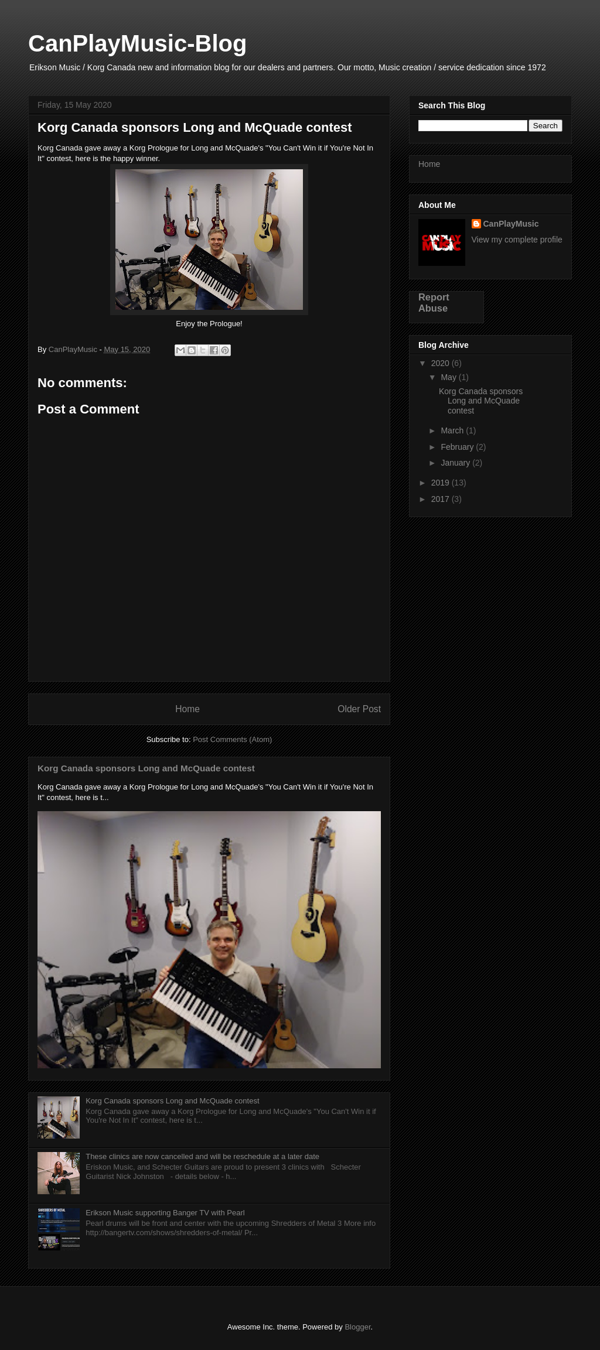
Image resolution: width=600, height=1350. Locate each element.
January (456, 462)
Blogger (357, 1326)
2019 (441, 482)
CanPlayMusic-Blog (137, 43)
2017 (441, 499)
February (458, 447)
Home (187, 709)
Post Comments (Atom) (232, 739)
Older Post (359, 709)
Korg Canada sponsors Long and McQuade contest (146, 768)
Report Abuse (433, 302)
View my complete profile (517, 239)
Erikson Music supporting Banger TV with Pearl (165, 1212)
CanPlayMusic (511, 223)
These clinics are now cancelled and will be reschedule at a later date (202, 1156)
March (453, 430)
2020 (441, 363)
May (449, 377)
